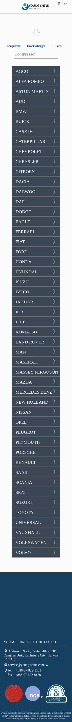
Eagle (36, 221)
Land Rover (36, 342)
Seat (36, 492)
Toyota (36, 512)
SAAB (36, 472)
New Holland (36, 402)
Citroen (36, 171)
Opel (36, 422)
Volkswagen (36, 542)
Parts (58, 46)
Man (36, 352)
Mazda (36, 382)
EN (66, 3)
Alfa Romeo (36, 81)
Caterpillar (36, 141)
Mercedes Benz (36, 392)
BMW (36, 111)
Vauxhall (36, 532)
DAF (36, 201)
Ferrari (36, 231)
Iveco (36, 292)
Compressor (13, 46)
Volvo (36, 552)
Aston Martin (36, 91)
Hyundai (36, 272)
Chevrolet (36, 151)
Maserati (36, 362)
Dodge (36, 211)
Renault (36, 462)
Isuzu (36, 282)
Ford (36, 251)
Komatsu (36, 332)
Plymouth (36, 442)
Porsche (36, 452)
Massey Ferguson (36, 372)
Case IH (36, 131)
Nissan (36, 412)
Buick (36, 121)
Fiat (36, 241)
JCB (36, 312)
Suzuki (36, 502)
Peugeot (36, 432)
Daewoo (36, 191)
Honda (36, 261)
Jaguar (36, 302)
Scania (36, 482)
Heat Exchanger (36, 46)
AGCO (36, 71)
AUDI (36, 101)
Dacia (36, 181)
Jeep (36, 322)
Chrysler (36, 161)
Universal (36, 522)
